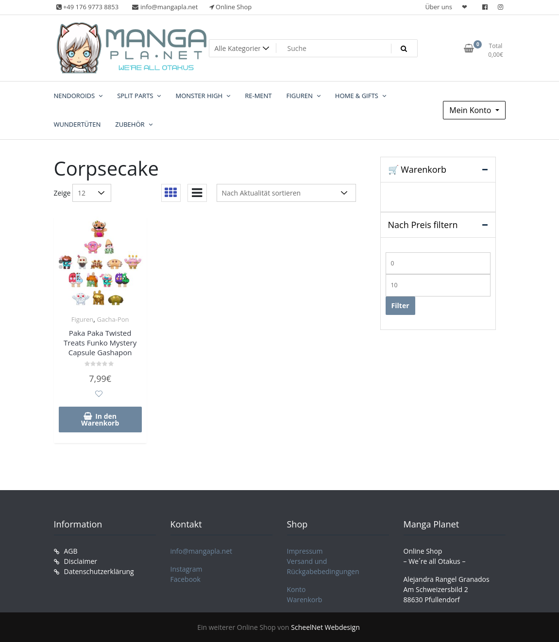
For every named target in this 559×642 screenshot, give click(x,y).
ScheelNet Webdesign (325, 627)
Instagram (186, 569)
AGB (71, 551)
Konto (296, 589)
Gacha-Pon (113, 319)
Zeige (62, 193)
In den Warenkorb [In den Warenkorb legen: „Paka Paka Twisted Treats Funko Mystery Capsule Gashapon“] (100, 420)
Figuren (82, 319)
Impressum (305, 551)
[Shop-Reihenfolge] (286, 193)
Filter (400, 305)
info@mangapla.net (201, 551)
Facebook (185, 579)
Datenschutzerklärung (99, 571)
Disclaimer (80, 561)
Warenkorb (304, 599)
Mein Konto (471, 110)
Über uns (438, 6)
